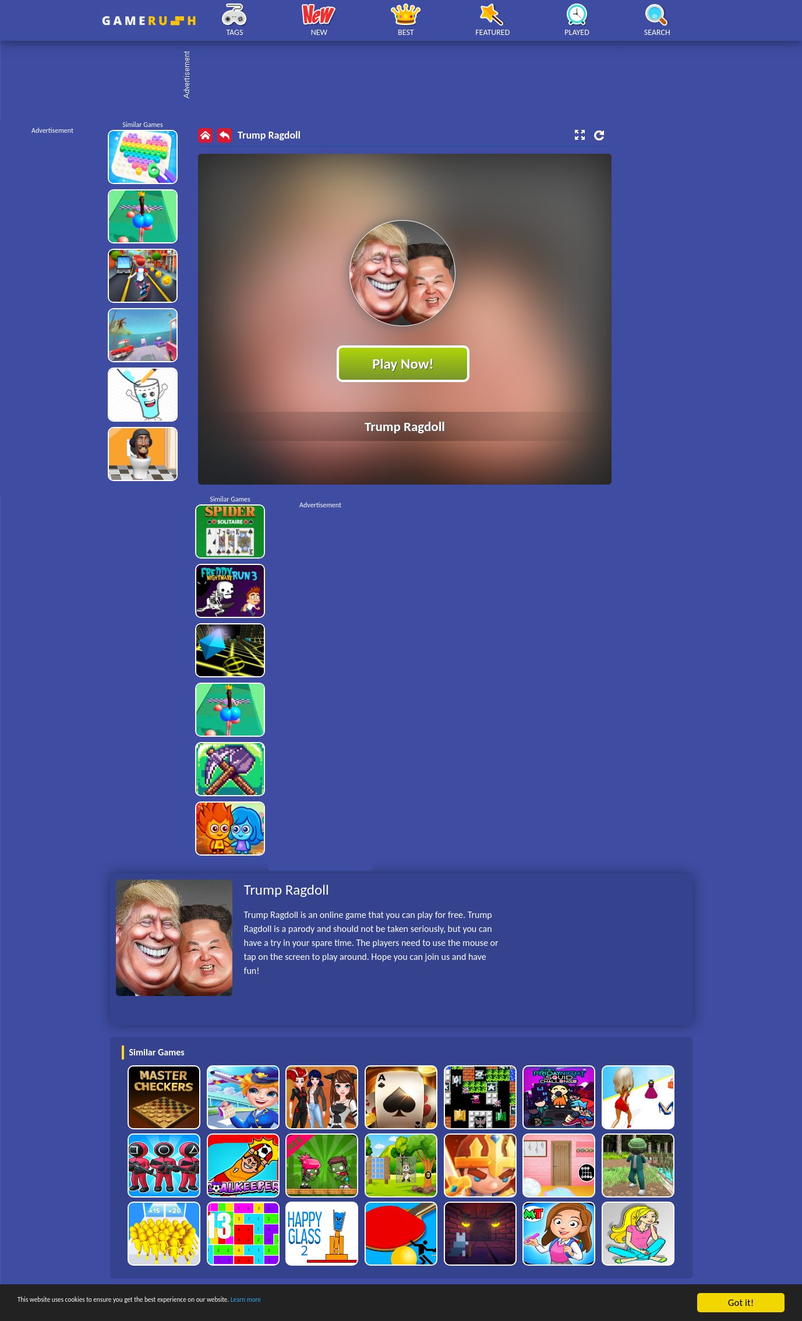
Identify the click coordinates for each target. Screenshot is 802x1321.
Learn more (364, 1303)
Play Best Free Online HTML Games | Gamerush (148, 20)
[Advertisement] (407, 76)
